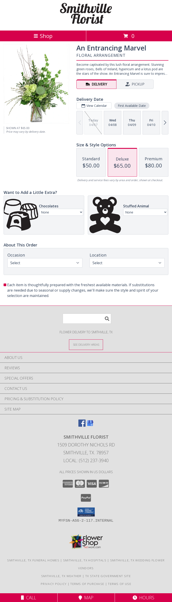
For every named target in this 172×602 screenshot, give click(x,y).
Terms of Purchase (87, 584)
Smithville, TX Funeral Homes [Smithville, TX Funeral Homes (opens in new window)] (33, 560)
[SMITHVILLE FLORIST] (86, 24)
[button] (86, 512)
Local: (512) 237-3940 (86, 460)
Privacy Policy (54, 584)
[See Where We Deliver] (86, 344)
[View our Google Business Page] (90, 425)
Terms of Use (119, 584)
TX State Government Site (108, 576)
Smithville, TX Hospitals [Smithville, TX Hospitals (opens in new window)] (84, 560)
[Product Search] (87, 319)
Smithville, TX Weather (61, 576)
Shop (43, 36)
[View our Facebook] (82, 425)
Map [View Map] (86, 598)
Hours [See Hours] (143, 598)
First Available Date (132, 105)
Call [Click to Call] (28, 598)
